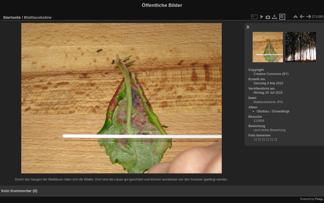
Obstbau (263, 111)
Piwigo (319, 198)
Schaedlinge (280, 111)
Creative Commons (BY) (271, 74)
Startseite (12, 17)
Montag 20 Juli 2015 (267, 92)
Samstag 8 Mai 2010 (268, 83)
